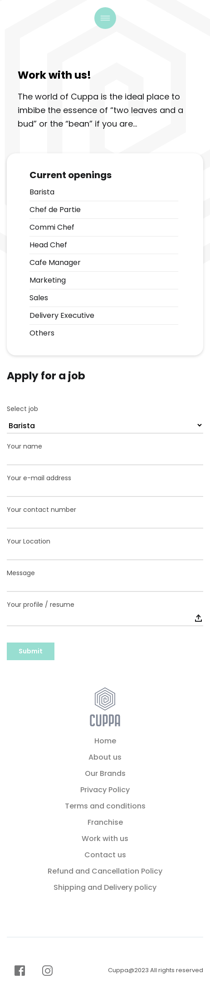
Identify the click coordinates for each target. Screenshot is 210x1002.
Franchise (105, 822)
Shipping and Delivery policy (105, 887)
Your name (24, 446)
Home (105, 741)
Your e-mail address (39, 478)
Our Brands (105, 773)
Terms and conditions (105, 806)
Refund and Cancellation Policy (105, 871)
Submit (31, 651)
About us (105, 757)
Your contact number (41, 510)
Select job (22, 409)
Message (21, 573)
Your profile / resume (40, 605)
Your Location (28, 541)
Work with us (105, 838)
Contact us (105, 855)
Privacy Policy (105, 790)
